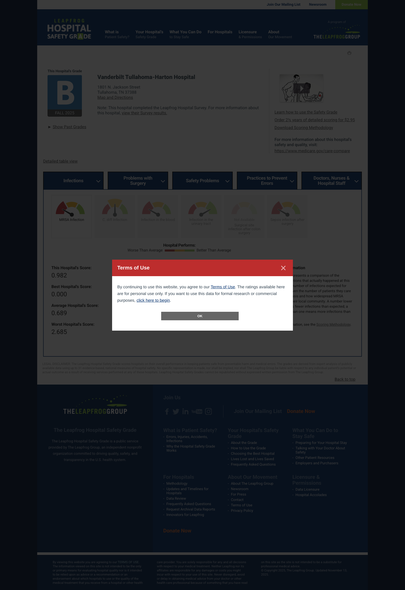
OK (199, 316)
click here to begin (153, 300)
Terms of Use (223, 287)
